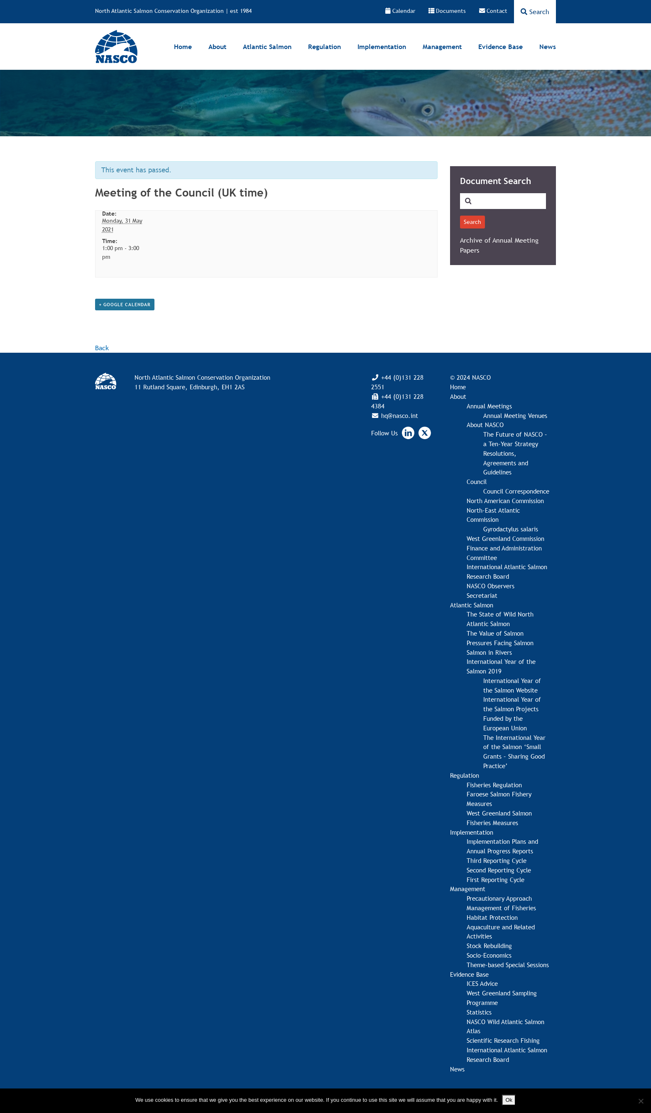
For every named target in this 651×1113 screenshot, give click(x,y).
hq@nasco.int (398, 415)
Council (477, 481)
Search (535, 11)
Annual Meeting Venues (515, 415)
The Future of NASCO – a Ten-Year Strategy (515, 439)
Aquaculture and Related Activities (501, 932)
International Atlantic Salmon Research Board (507, 571)
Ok (508, 1100)
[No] (640, 1101)
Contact (493, 11)
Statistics (479, 1012)
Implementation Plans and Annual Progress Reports (502, 846)
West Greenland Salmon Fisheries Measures (499, 818)
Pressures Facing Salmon (500, 643)
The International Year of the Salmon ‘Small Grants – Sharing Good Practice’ (514, 751)
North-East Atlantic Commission (493, 515)
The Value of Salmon (495, 633)
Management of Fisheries (501, 908)
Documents (447, 11)
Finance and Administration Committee (504, 553)
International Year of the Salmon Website (512, 685)
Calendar (400, 11)
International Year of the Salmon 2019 (501, 666)
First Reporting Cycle (495, 879)
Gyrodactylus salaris (510, 529)
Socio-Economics (489, 955)
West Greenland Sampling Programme (502, 998)
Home (183, 46)
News (547, 46)
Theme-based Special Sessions (508, 965)
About (217, 46)
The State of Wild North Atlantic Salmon (500, 619)
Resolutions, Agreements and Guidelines (505, 463)
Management (442, 46)
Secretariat (482, 595)
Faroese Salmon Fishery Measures (499, 799)
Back (102, 347)
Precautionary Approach (499, 898)
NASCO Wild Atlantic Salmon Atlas (505, 1026)
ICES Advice (482, 983)
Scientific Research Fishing (503, 1040)
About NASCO (485, 424)
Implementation (381, 46)
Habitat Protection (492, 917)
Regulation (324, 46)
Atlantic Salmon (267, 46)
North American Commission (505, 500)
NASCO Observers (490, 586)
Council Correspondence (516, 491)
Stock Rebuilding (489, 945)
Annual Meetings (489, 406)
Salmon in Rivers (489, 652)
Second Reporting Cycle (499, 870)
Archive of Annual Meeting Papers (499, 245)
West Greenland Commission (505, 538)
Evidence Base (500, 46)
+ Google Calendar (125, 304)
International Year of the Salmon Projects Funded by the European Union (512, 713)
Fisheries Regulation (494, 785)
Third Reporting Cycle (496, 860)
